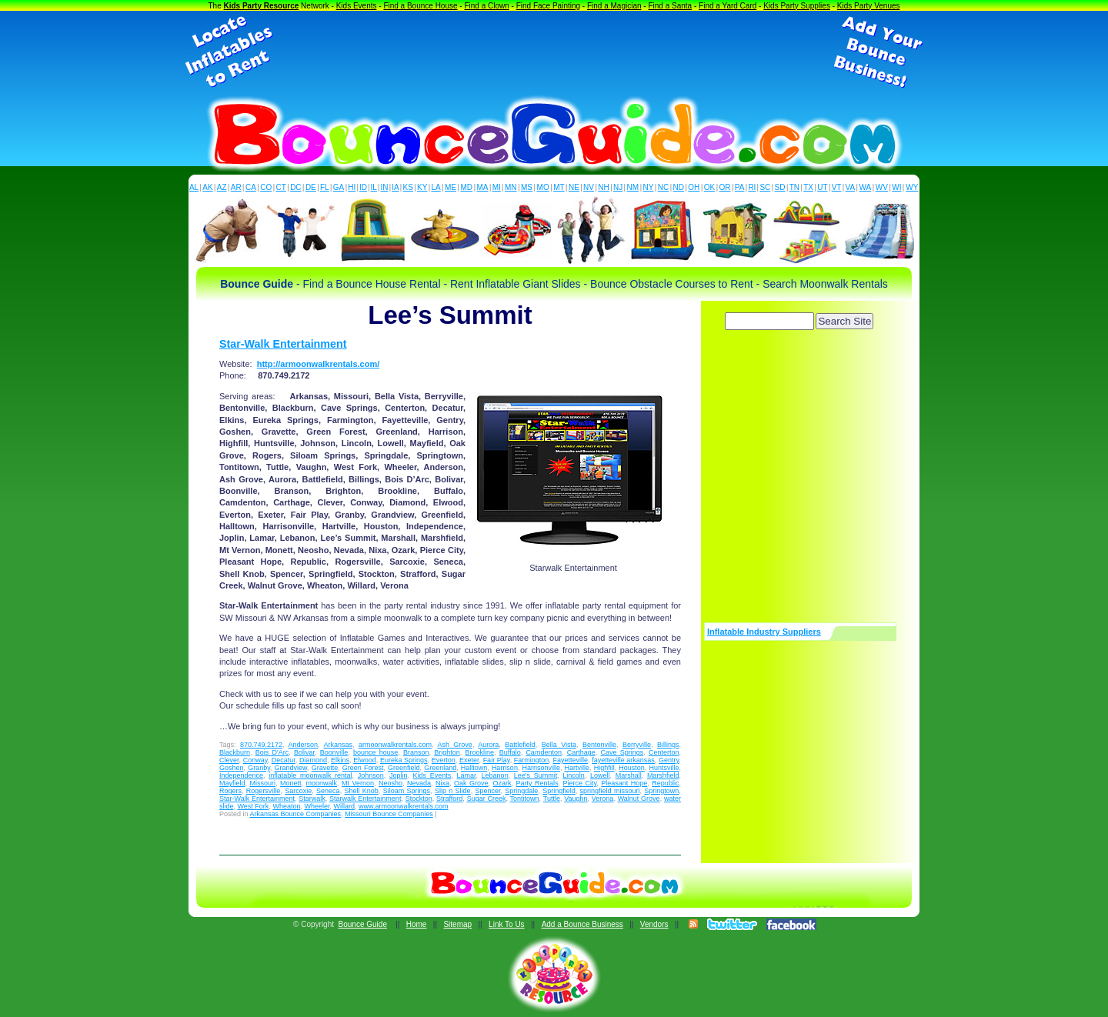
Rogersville (263, 791)
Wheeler (316, 806)
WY (912, 187)
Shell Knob (361, 791)
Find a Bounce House (420, 6)
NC (663, 187)
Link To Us (507, 924)
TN (794, 187)
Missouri (263, 783)
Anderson (303, 745)
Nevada (419, 783)
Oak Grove (471, 783)
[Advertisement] (554, 52)
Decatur (283, 760)
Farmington (531, 760)
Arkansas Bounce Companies (296, 814)
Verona (603, 798)
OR (725, 187)
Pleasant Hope (624, 783)
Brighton (447, 752)
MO (543, 187)
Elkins (340, 760)
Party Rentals (537, 783)
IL (374, 187)
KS (408, 187)
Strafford (449, 798)
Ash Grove (454, 745)
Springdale (521, 791)
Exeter (469, 760)
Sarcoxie (298, 791)
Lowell (600, 775)
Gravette (325, 768)
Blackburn (234, 752)
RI (752, 187)
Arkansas (337, 745)
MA (483, 187)
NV (588, 187)
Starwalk (312, 798)
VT (837, 187)
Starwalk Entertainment (365, 798)
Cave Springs (621, 752)
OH (693, 187)
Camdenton (544, 752)
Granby (259, 768)
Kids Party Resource (261, 6)
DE (310, 187)
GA (338, 187)
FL (324, 187)
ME (450, 187)
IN (384, 187)
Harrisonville (541, 768)
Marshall (629, 775)
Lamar (466, 775)
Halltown (474, 768)
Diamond (313, 760)
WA (865, 187)
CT (281, 187)
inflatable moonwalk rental (310, 775)
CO (266, 187)
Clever (229, 760)
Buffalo (510, 752)
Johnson (371, 775)
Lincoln (573, 775)
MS (526, 187)
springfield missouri (610, 791)
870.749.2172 (261, 745)
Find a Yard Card (727, 6)
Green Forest (363, 768)
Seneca (328, 791)
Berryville (636, 745)
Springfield (559, 791)
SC (764, 187)
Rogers (230, 791)
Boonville (334, 752)
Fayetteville (570, 760)
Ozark (502, 783)
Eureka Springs (404, 760)
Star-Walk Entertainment (283, 344)
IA (395, 187)
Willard (344, 806)
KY (422, 187)
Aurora (488, 745)
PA (740, 187)
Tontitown (524, 798)
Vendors (654, 924)
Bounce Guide (363, 924)
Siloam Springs (406, 791)
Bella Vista (559, 745)
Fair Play (496, 760)
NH (603, 187)
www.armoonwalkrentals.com (404, 806)
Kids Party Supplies (796, 6)
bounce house (375, 752)
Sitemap (457, 924)
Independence (241, 775)
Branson (416, 752)
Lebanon (495, 775)
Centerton (664, 752)
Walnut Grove (639, 798)
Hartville (577, 768)
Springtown (661, 791)
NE (574, 187)
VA (851, 187)
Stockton (418, 798)
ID (363, 187)
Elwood (364, 760)
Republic (665, 783)
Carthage (581, 752)
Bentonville (599, 745)
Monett (291, 783)
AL (194, 187)
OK (709, 187)
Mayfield (232, 783)
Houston (632, 768)
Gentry (669, 760)
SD (780, 187)
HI (351, 187)
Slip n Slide (453, 791)
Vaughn (575, 798)
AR (236, 187)
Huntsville (664, 768)
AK (207, 187)
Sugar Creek (486, 798)
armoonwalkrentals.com (395, 745)
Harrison (505, 768)
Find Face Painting (548, 6)
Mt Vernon (358, 783)
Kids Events (356, 6)
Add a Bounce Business (582, 924)
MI (496, 187)
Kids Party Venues (868, 6)
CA (250, 187)
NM (633, 187)
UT (822, 187)
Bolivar (304, 752)
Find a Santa (670, 6)
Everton (444, 760)
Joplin (398, 775)
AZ (222, 187)
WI (896, 187)
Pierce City (580, 783)
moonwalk (322, 783)
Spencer (487, 791)
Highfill (604, 768)
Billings (668, 745)
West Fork (253, 806)
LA (436, 187)
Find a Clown (486, 6)
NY (647, 187)
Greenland (440, 768)
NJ (617, 187)
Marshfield (663, 775)
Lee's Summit (535, 775)
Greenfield (404, 768)
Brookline (480, 752)
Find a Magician (614, 6)
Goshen (231, 768)
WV (882, 187)
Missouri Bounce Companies (389, 814)
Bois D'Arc (272, 752)
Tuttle (551, 798)
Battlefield (520, 745)
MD (467, 187)
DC (295, 187)
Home (416, 924)
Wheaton (286, 806)
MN (511, 187)
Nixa (442, 783)
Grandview (291, 768)
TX (808, 187)
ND (678, 187)
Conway (255, 760)
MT (558, 187)
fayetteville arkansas (623, 760)
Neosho (390, 783)
